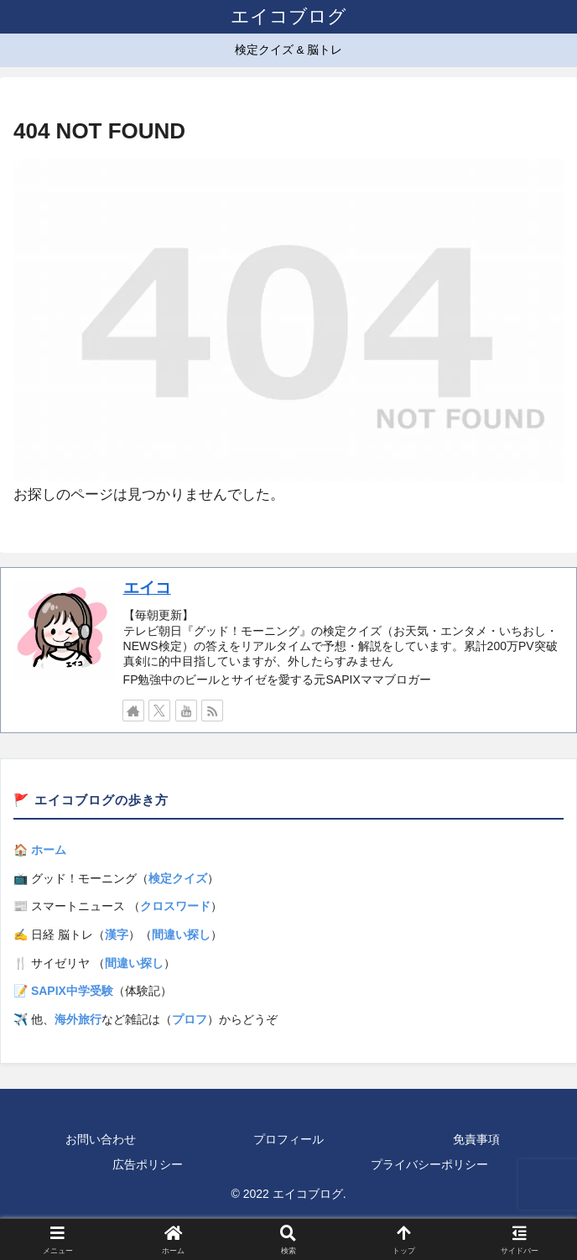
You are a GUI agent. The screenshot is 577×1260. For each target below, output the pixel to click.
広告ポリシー (147, 1164)
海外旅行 (78, 1019)
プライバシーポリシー (429, 1164)
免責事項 (476, 1139)
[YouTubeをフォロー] (186, 710)
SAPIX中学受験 (72, 990)
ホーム (48, 849)
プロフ (189, 1019)
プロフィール (288, 1139)
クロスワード (175, 906)
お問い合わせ (100, 1139)
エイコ (147, 587)
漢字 (116, 934)
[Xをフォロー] (159, 710)
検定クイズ (177, 878)
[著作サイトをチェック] (133, 710)
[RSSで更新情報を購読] (212, 710)
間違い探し (181, 934)
